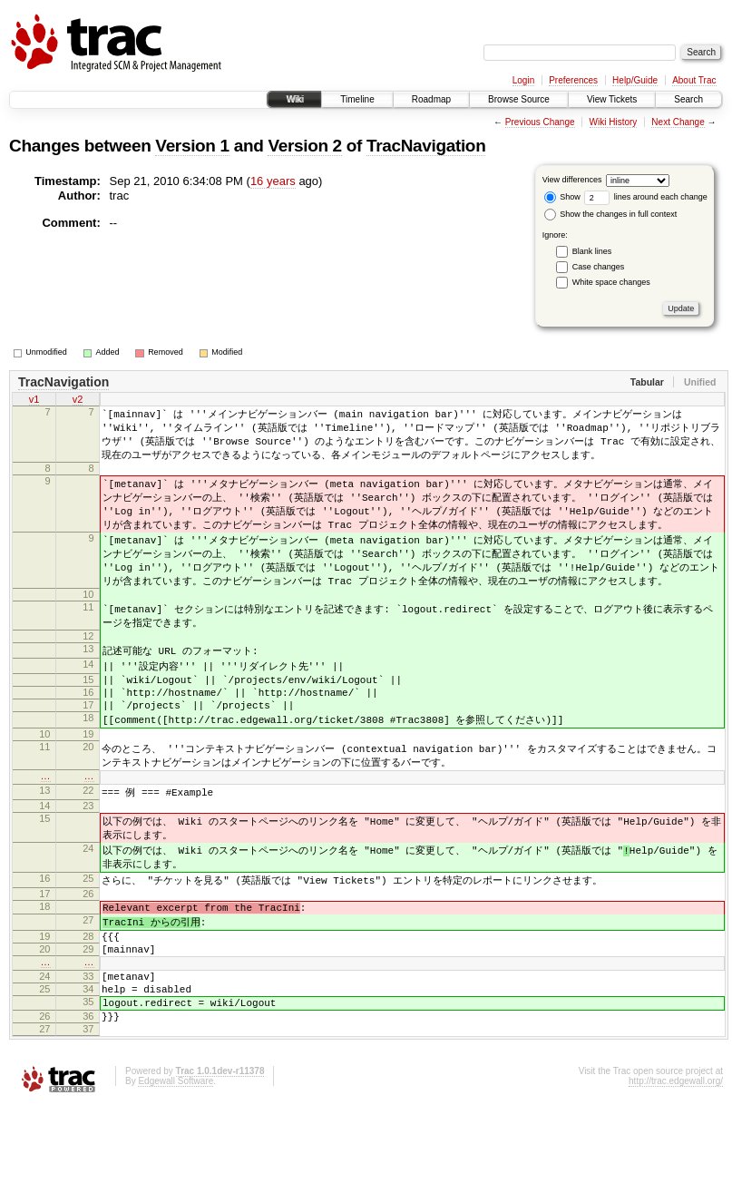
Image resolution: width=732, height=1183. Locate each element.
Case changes (598, 266)
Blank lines (592, 251)
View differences (572, 179)
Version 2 (304, 145)
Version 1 (192, 145)
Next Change (677, 122)
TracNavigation (425, 145)
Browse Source (519, 99)
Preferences (573, 80)
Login (523, 80)
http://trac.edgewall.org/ (676, 1159)
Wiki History (614, 122)
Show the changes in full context (611, 214)
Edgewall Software (175, 1159)
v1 (34, 401)
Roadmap (431, 99)
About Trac (694, 80)
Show (562, 196)
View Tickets (612, 99)
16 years (273, 181)
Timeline (357, 99)
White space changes (611, 282)
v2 (78, 401)
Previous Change (540, 122)
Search (688, 99)
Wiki (294, 99)
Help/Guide (635, 80)
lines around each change (646, 196)
